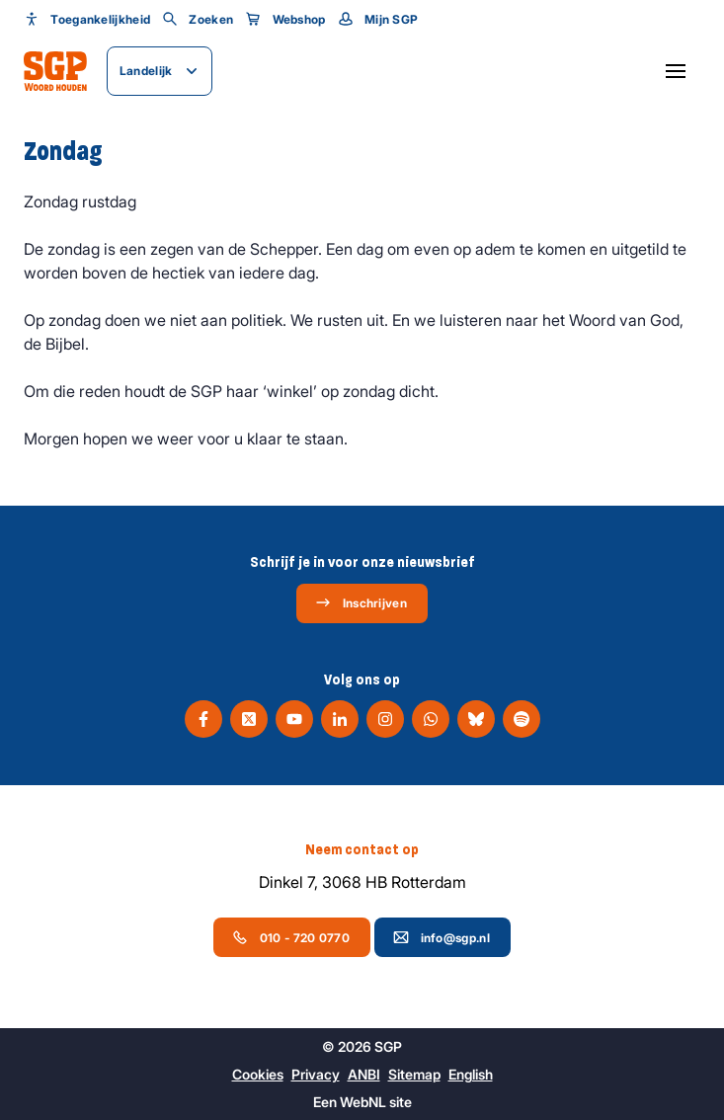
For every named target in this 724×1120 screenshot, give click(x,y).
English (470, 1074)
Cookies (257, 1074)
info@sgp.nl (441, 937)
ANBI (364, 1074)
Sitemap (414, 1074)
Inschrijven (361, 602)
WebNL (363, 1101)
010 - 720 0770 (291, 937)
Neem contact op (362, 849)
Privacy (315, 1074)
